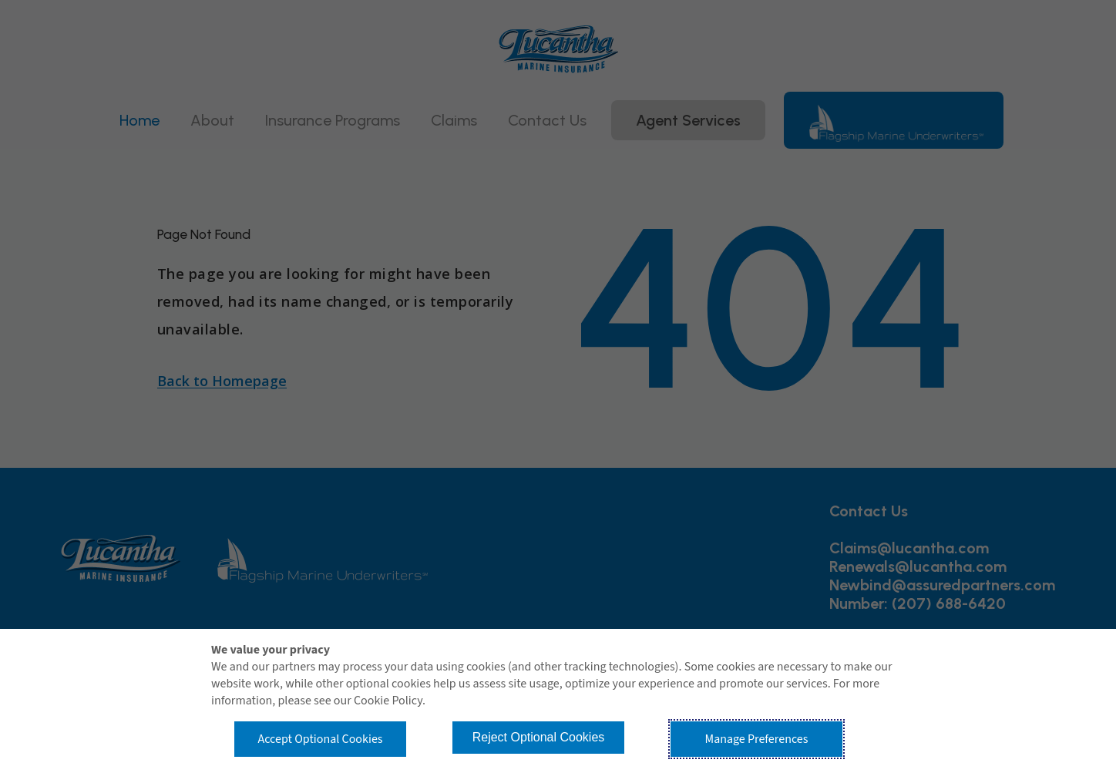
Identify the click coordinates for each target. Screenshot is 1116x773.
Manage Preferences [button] (756, 739)
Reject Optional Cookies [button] (538, 737)
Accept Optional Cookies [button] (319, 739)
